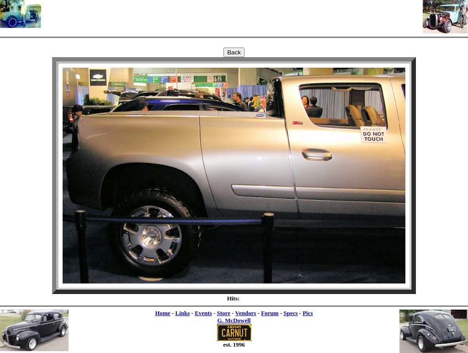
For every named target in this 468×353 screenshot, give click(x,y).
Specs (290, 313)
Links (182, 313)
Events (203, 313)
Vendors (245, 313)
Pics (308, 313)
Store (223, 313)
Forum (269, 313)
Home (162, 313)
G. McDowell (234, 320)
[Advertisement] (232, 13)
